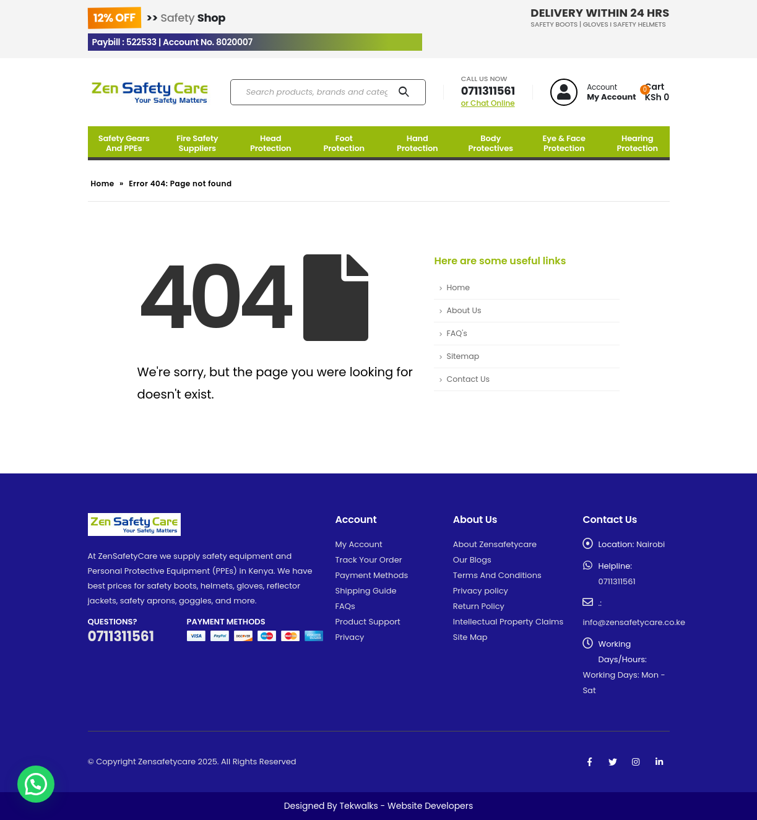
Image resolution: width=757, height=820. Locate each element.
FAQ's (456, 333)
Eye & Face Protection (564, 143)
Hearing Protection (637, 143)
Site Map (470, 637)
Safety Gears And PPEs (124, 143)
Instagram (635, 762)
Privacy (350, 637)
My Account (359, 544)
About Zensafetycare (495, 544)
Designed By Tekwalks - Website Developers (379, 806)
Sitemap (462, 356)
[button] (35, 784)
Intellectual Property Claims (508, 622)
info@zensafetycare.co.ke (633, 622)
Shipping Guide (366, 591)
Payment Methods (372, 575)
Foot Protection (344, 143)
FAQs (345, 606)
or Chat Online (488, 103)
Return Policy (478, 606)
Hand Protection (417, 143)
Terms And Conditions (497, 575)
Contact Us (468, 379)
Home (103, 183)
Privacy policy (480, 591)
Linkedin (659, 762)
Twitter (612, 762)
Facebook (589, 762)
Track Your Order (368, 560)
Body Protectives (491, 143)
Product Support (367, 622)
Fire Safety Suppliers (197, 143)
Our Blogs (472, 560)
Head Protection (271, 143)
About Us (463, 310)
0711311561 (488, 90)
